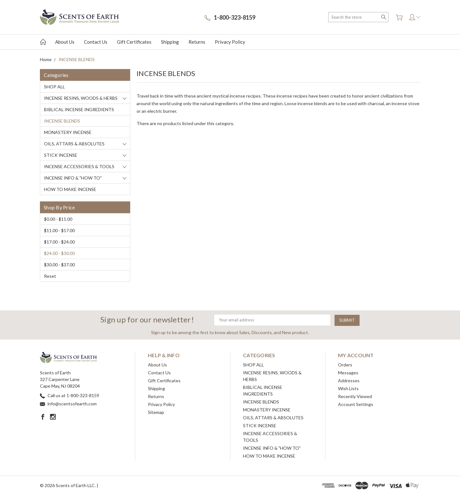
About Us (64, 42)
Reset (50, 276)
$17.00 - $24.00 (59, 241)
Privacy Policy (230, 42)
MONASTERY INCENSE (68, 132)
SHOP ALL (54, 86)
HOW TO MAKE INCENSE (70, 189)
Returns (196, 42)
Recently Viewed (355, 396)
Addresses (349, 380)
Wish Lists (348, 388)
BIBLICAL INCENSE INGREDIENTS (79, 109)
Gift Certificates (134, 42)
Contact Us (95, 42)
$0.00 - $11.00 (58, 219)
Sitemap (156, 412)
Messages (348, 372)
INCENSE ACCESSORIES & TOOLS (79, 166)
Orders (345, 364)
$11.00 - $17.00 (59, 230)
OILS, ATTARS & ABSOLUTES (74, 143)
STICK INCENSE (60, 155)
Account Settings (355, 404)
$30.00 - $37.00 (59, 264)
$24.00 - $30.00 (59, 253)
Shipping (170, 42)
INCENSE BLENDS (62, 121)
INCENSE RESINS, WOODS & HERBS (81, 98)
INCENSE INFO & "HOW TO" (73, 178)
